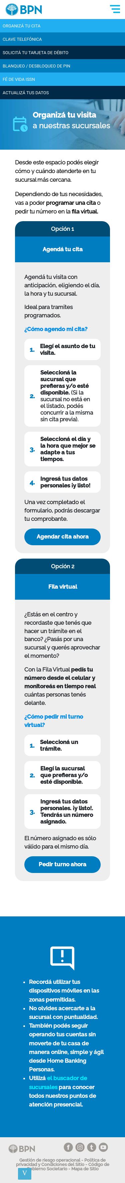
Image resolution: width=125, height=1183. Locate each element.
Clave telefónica (22, 39)
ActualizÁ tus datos (26, 92)
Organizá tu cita (21, 25)
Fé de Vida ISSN (19, 79)
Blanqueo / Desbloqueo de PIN (36, 65)
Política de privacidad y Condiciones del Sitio (61, 1162)
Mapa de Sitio (85, 1168)
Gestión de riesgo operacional (49, 1160)
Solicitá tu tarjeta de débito (35, 52)
